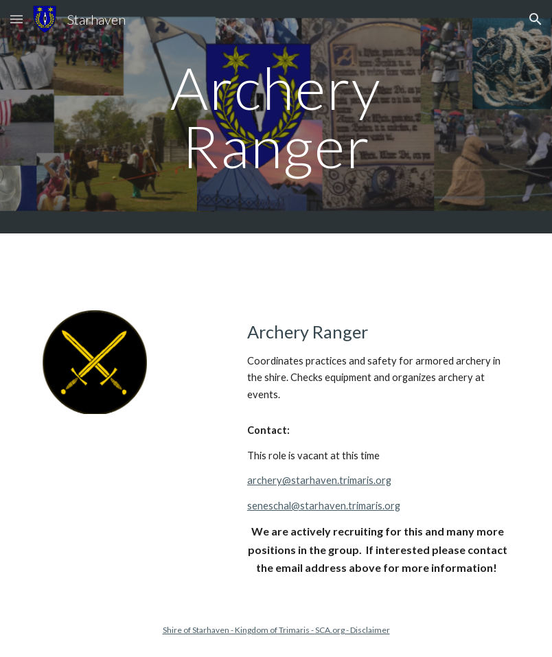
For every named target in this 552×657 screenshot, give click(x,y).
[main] (276, 117)
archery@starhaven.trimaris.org (319, 480)
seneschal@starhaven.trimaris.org (323, 505)
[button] (16, 19)
